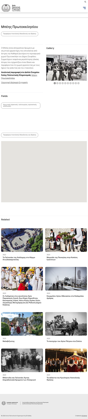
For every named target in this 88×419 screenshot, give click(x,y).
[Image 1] (57, 83)
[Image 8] (76, 83)
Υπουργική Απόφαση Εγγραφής (14, 83)
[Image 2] (60, 83)
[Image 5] (68, 83)
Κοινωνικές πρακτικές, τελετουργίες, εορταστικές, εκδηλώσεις (20, 105)
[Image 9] (78, 83)
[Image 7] (73, 83)
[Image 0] (55, 83)
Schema (84, 416)
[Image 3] (63, 83)
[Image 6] (70, 83)
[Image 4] (65, 83)
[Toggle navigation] (84, 8)
